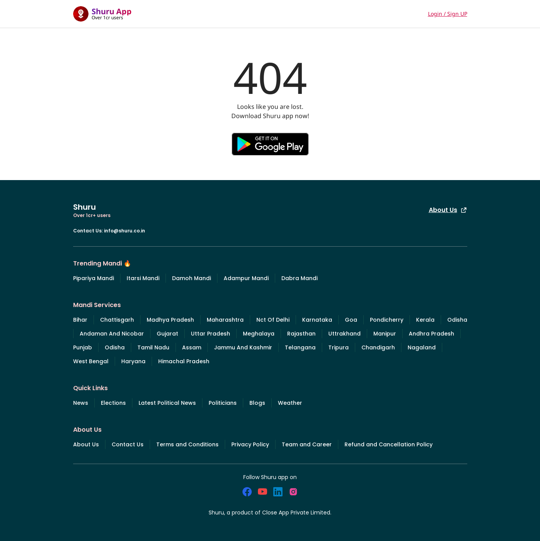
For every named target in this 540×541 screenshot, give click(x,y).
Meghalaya (258, 333)
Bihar (80, 320)
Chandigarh (378, 347)
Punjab (82, 347)
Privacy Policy (250, 444)
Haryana (133, 361)
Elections (113, 403)
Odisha (457, 320)
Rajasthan (301, 333)
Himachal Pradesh (183, 361)
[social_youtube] (262, 491)
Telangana (300, 347)
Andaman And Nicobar (112, 333)
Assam (191, 347)
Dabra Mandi (299, 278)
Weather (290, 403)
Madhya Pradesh (170, 320)
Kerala (425, 320)
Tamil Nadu (153, 347)
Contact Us (128, 444)
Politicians (223, 403)
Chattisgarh (117, 320)
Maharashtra (225, 320)
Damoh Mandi (191, 278)
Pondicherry (386, 320)
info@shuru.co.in (124, 230)
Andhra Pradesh (431, 333)
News (80, 403)
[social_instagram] (293, 491)
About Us (448, 209)
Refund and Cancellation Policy (388, 444)
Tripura (338, 347)
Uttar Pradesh (210, 333)
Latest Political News (167, 403)
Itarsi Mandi (143, 278)
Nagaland (422, 347)
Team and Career (307, 444)
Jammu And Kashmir (243, 347)
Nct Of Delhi (272, 320)
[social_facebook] (247, 491)
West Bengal (91, 361)
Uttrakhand (344, 333)
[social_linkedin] (278, 491)
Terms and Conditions (187, 444)
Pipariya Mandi (93, 278)
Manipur (384, 333)
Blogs (257, 403)
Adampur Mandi (246, 278)
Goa (351, 320)
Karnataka (317, 320)
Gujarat (167, 333)
